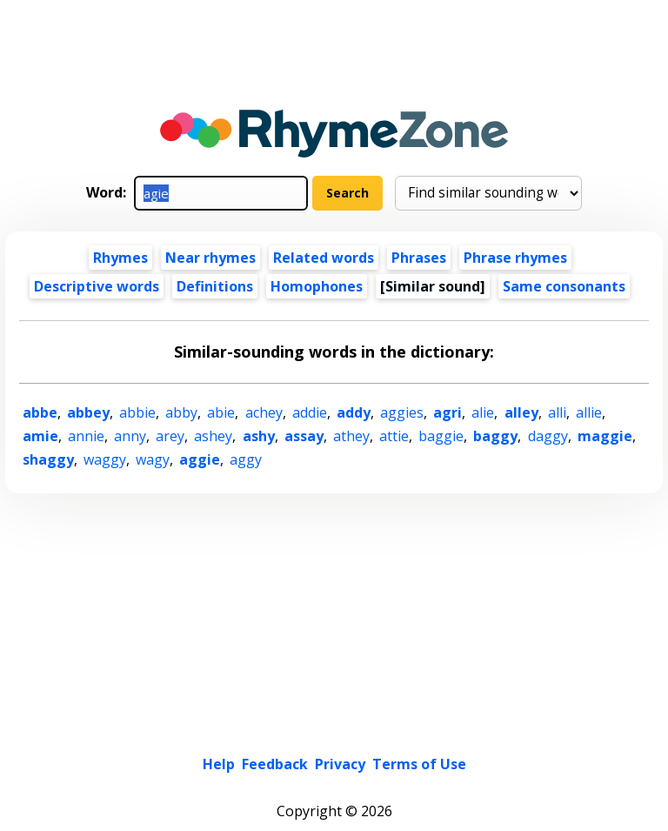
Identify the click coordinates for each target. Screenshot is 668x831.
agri (447, 412)
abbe (40, 412)
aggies (402, 412)
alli (557, 412)
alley (521, 412)
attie (394, 436)
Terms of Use (419, 764)
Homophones (317, 286)
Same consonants (564, 286)
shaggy (48, 459)
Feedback (275, 764)
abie (221, 412)
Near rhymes (210, 257)
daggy (548, 436)
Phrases (418, 257)
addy (354, 412)
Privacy (340, 764)
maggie (605, 436)
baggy (495, 436)
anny (130, 436)
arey (170, 436)
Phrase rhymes (515, 257)
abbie (137, 412)
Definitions (215, 286)
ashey (213, 436)
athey (351, 436)
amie (40, 436)
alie (482, 412)
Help (219, 764)
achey (264, 412)
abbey (88, 412)
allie (589, 412)
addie (309, 412)
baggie (441, 436)
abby (181, 412)
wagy (153, 459)
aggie (199, 459)
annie (86, 436)
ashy (259, 436)
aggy (246, 459)
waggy (105, 459)
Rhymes (120, 257)
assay (304, 436)
